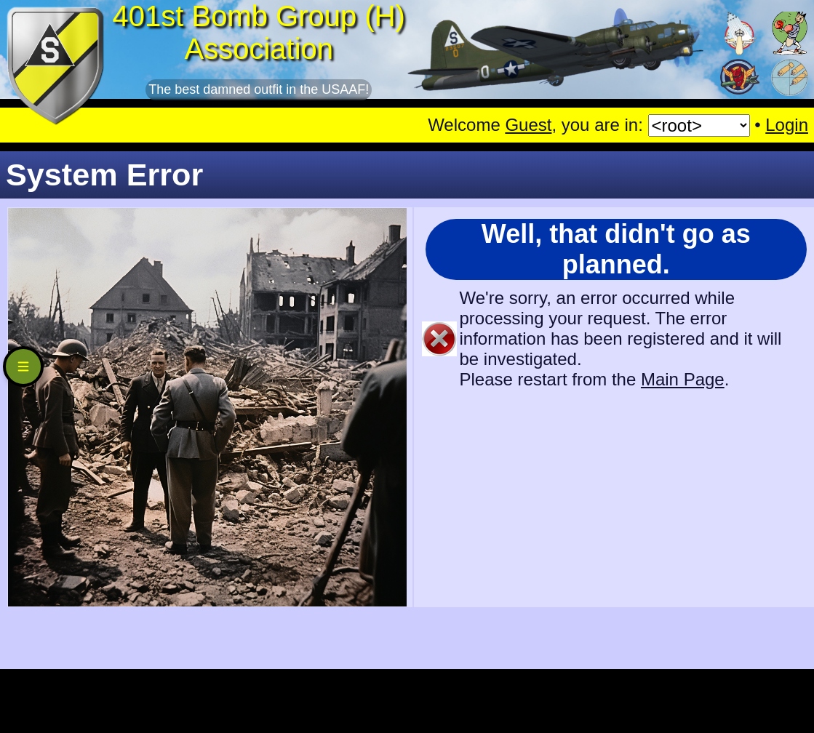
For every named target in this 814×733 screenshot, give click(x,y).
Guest (528, 125)
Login (786, 125)
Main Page (683, 379)
